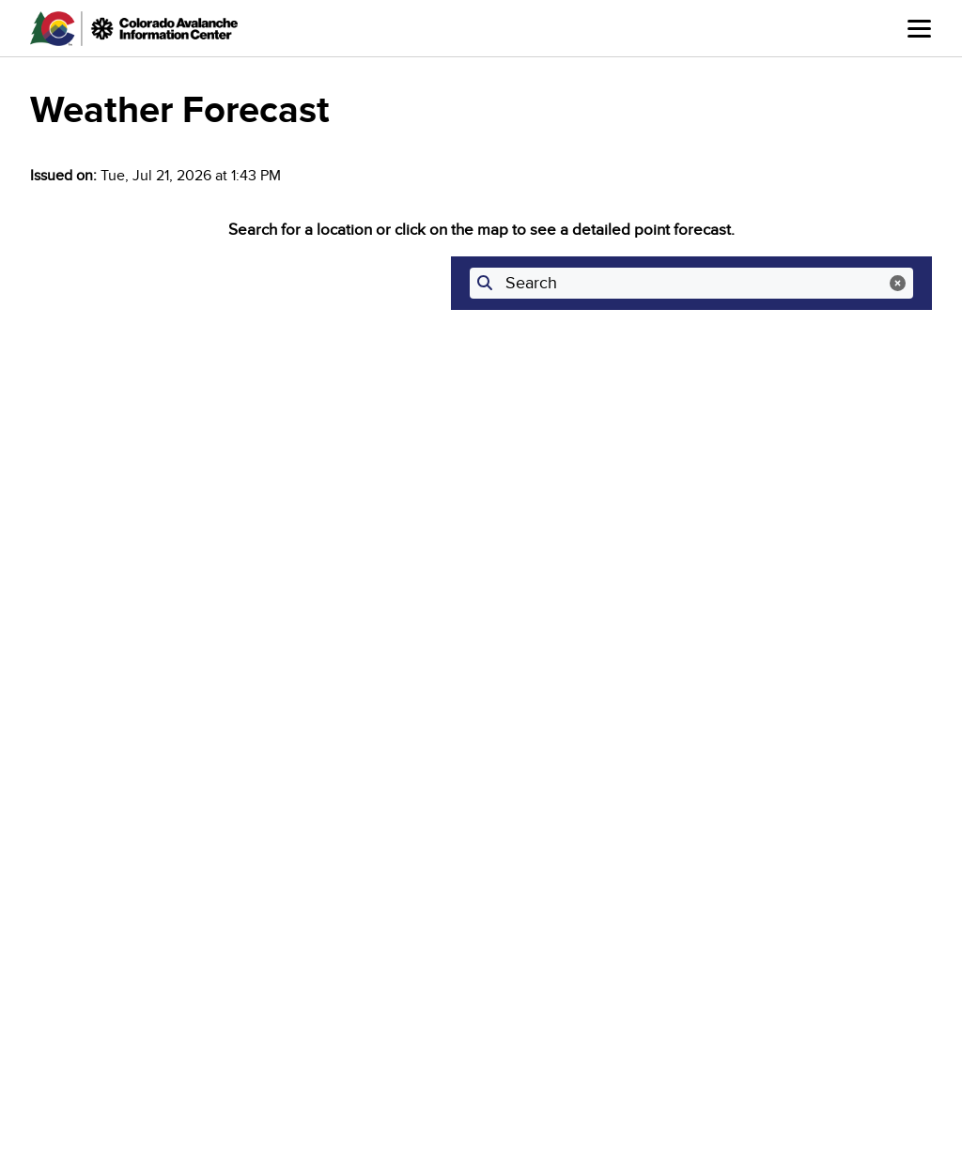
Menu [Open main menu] (919, 28)
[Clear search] (898, 283)
